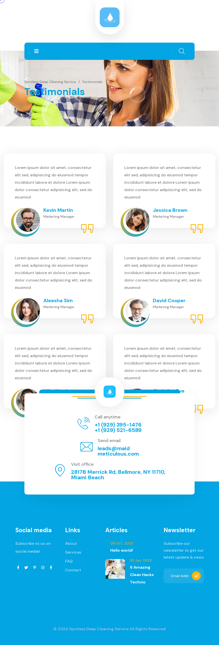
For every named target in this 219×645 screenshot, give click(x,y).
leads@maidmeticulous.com (118, 451)
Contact (73, 570)
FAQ (69, 561)
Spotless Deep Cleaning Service (99, 628)
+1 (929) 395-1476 (118, 424)
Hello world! (121, 550)
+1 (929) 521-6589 (118, 430)
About (71, 543)
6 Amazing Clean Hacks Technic (142, 575)
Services (73, 552)
